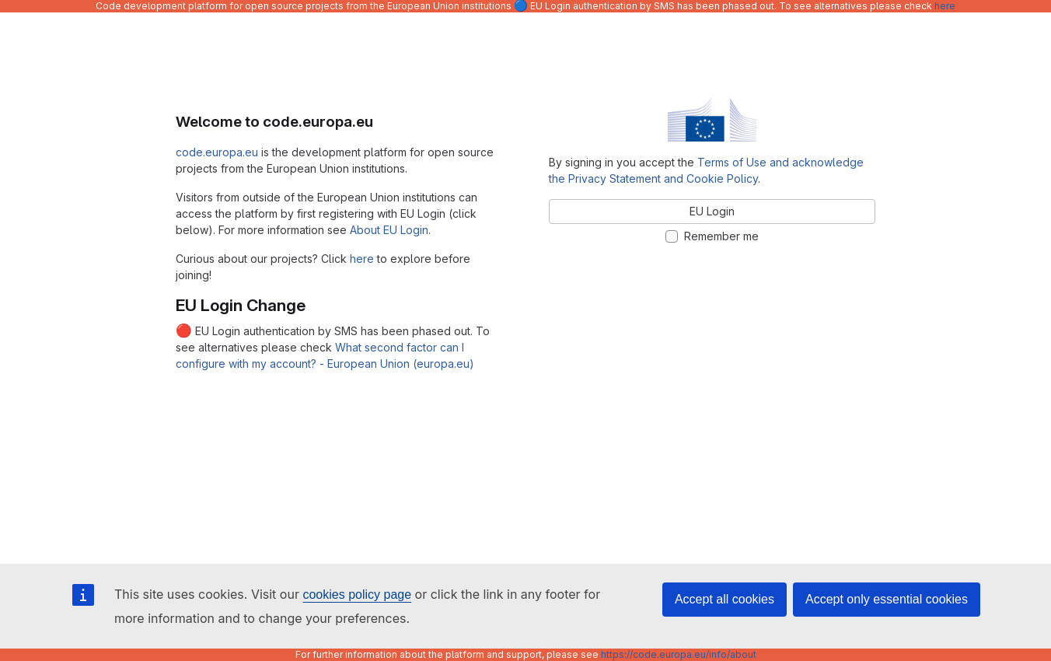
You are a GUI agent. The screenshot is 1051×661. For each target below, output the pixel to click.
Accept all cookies (724, 599)
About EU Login (389, 229)
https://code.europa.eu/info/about (678, 654)
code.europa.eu (217, 152)
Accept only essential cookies (886, 599)
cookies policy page (356, 594)
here (944, 6)
